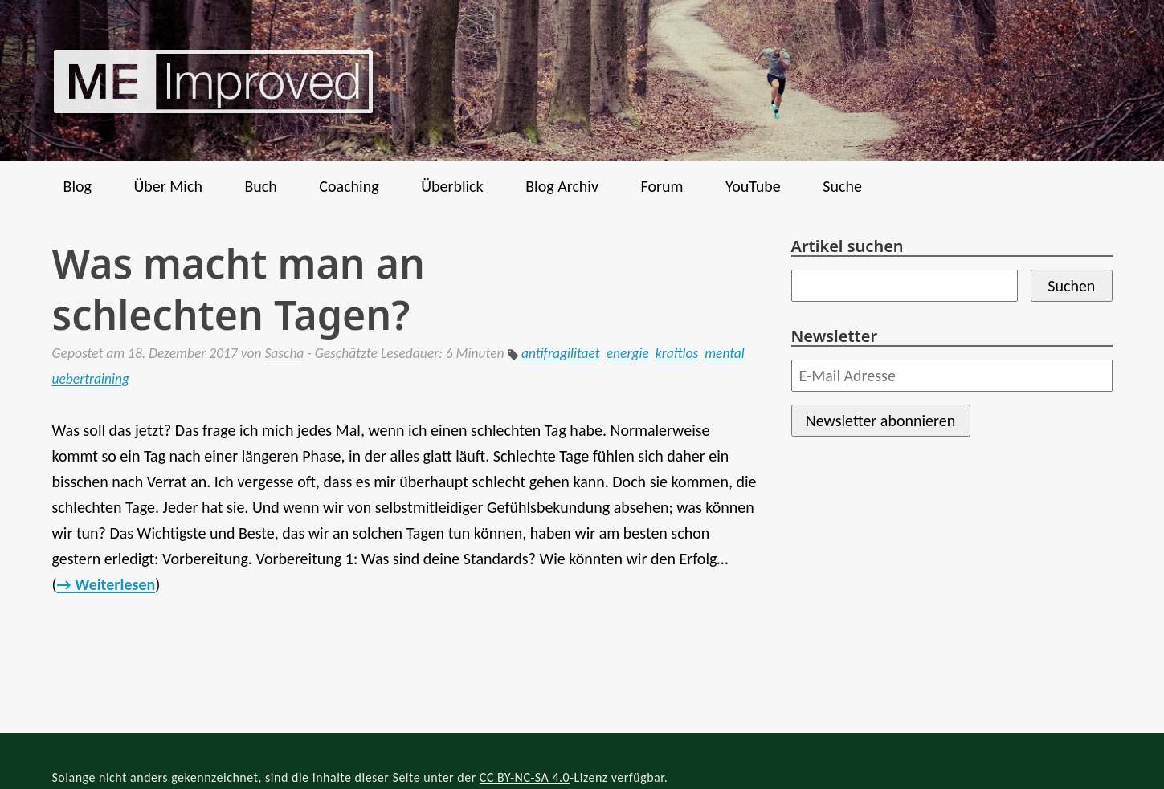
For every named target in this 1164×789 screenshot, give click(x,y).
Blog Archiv (561, 186)
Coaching (348, 186)
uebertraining (91, 379)
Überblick (452, 186)
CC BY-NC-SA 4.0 (525, 777)
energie (628, 353)
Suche (842, 186)
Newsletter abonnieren (880, 420)
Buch (260, 186)
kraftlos (677, 353)
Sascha (284, 353)
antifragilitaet (560, 353)
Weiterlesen (115, 584)
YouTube (753, 186)
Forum (662, 186)
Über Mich (167, 186)
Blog (77, 186)
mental (725, 353)
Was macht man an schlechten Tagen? (238, 289)
